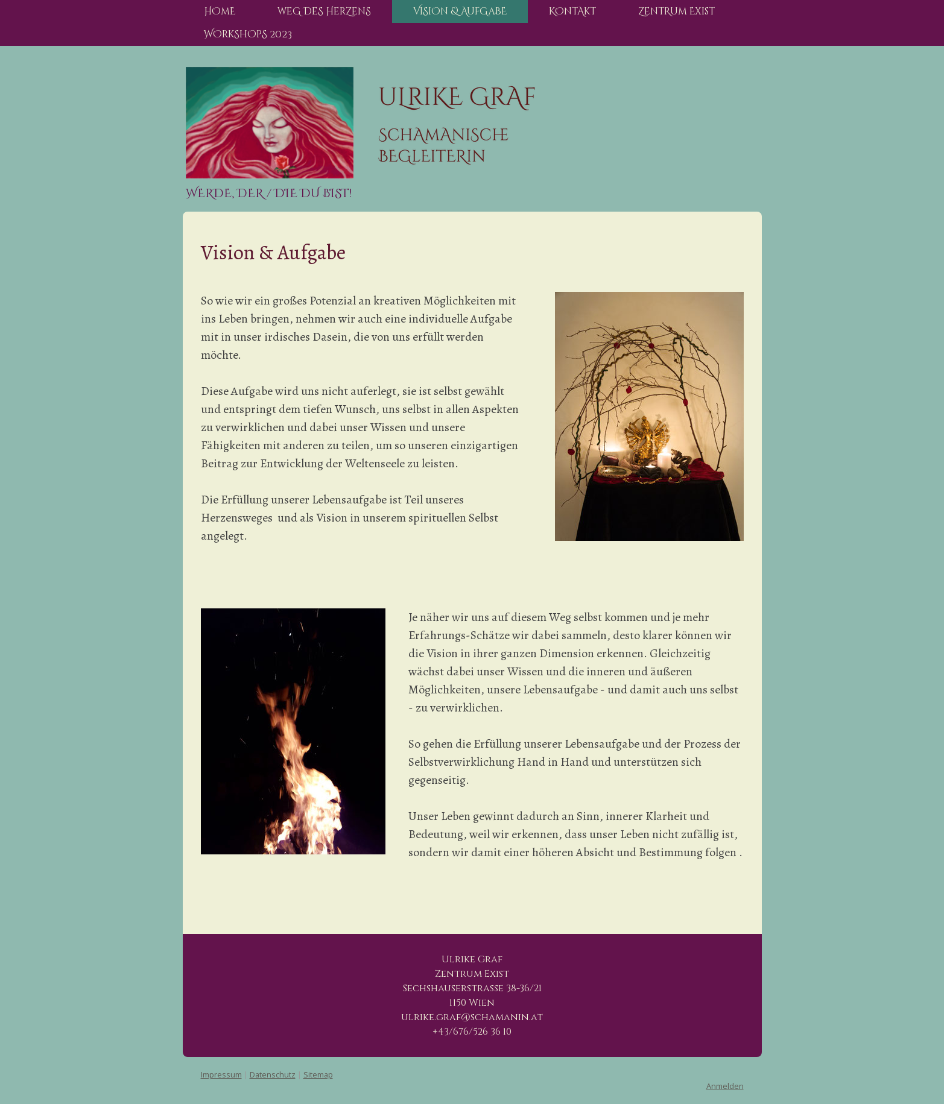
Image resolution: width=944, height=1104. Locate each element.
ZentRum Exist (676, 11)
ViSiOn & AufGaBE (460, 11)
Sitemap (318, 1074)
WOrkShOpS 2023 (248, 34)
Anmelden (725, 1085)
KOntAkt (572, 11)
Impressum (221, 1074)
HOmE (219, 11)
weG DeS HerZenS (324, 11)
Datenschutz (273, 1074)
